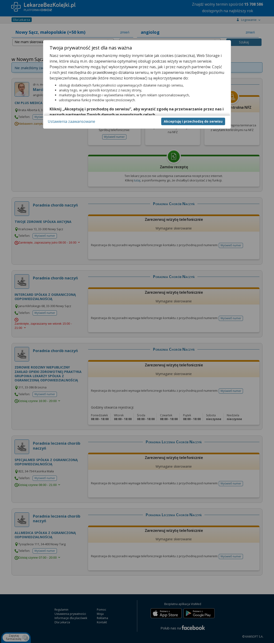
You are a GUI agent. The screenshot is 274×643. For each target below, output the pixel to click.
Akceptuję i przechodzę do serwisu (193, 121)
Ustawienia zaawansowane (71, 121)
